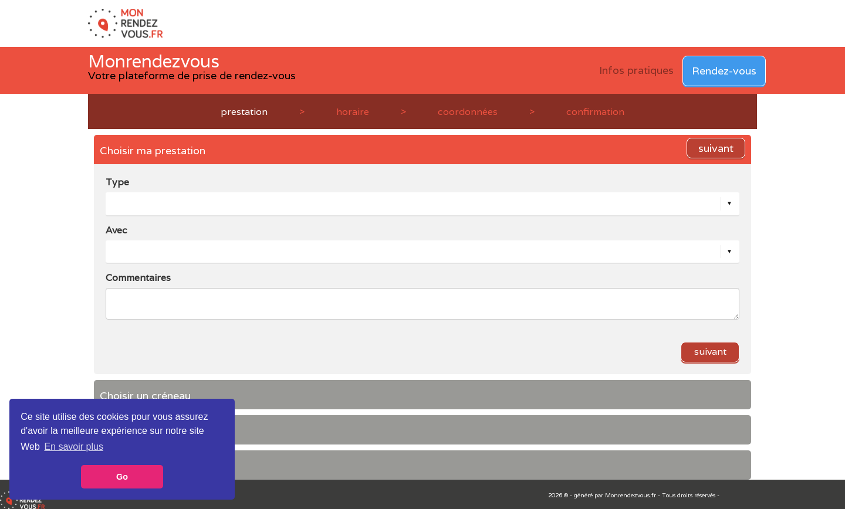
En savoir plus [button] (73, 447)
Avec (116, 230)
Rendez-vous (724, 70)
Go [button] (122, 476)
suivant (716, 148)
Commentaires (138, 278)
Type (117, 182)
